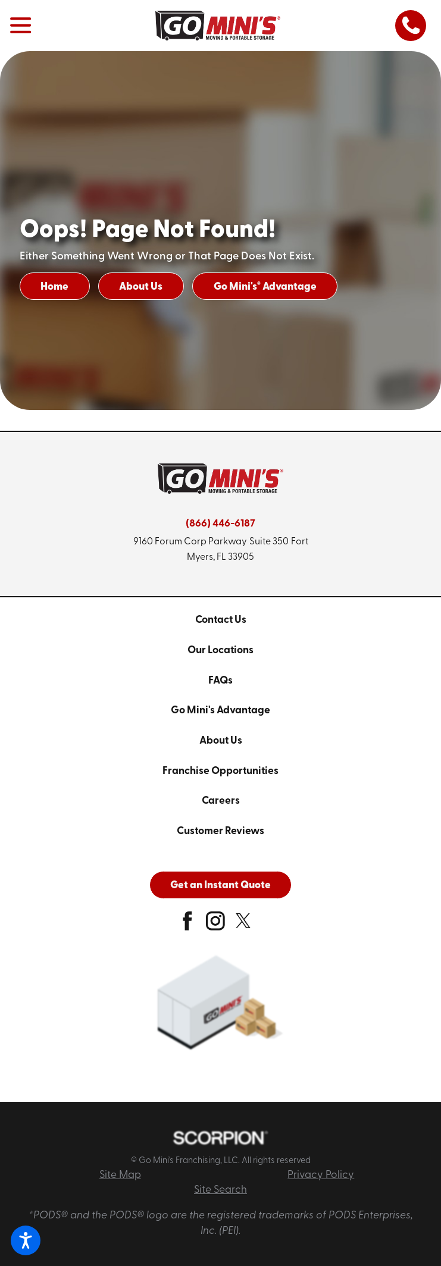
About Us (140, 287)
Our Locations (220, 650)
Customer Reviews (220, 831)
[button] (25, 1240)
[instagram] (215, 925)
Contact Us (220, 620)
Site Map (120, 1175)
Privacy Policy (320, 1175)
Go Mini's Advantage (265, 286)
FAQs (220, 681)
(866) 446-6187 (220, 524)
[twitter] (243, 925)
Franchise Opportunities (220, 771)
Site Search (220, 1190)
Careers (221, 801)
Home (54, 287)
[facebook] (187, 925)
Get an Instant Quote (220, 885)
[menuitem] (220, 620)
